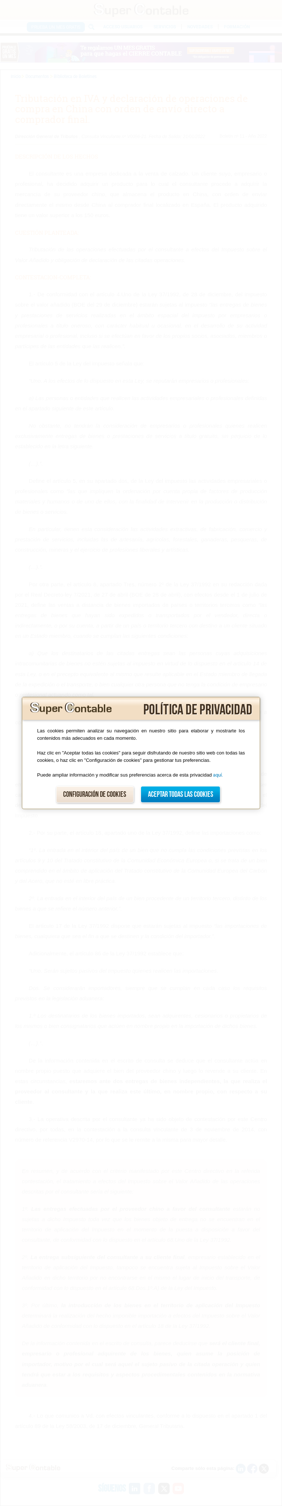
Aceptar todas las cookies (180, 794)
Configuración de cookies (94, 794)
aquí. (218, 775)
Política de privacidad (197, 710)
